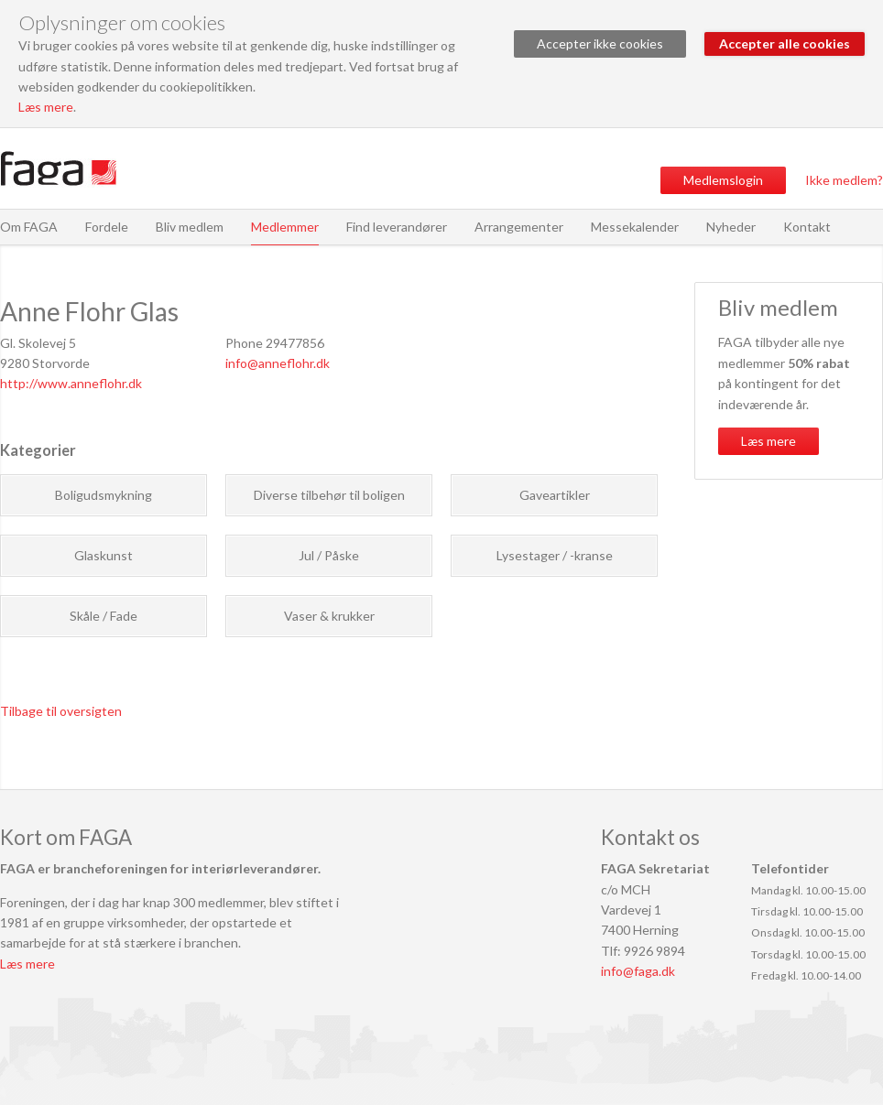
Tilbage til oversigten (61, 711)
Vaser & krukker (329, 615)
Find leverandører (396, 226)
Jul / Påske (329, 555)
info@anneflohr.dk (277, 363)
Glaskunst (103, 555)
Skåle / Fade (103, 615)
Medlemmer (285, 226)
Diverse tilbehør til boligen (329, 495)
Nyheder (731, 226)
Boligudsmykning (103, 495)
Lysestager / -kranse (554, 555)
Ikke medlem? (844, 180)
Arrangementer (518, 226)
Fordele (106, 226)
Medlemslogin (723, 180)
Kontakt (807, 226)
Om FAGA (29, 226)
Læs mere (45, 106)
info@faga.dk (638, 971)
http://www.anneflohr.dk (71, 383)
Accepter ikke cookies (600, 43)
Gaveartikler (554, 495)
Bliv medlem (189, 226)
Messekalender (635, 226)
